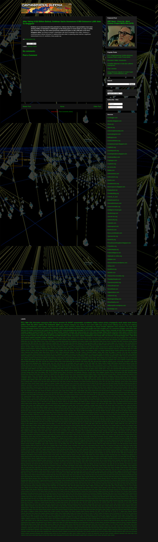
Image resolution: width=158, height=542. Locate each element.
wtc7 (107, 328)
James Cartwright (116, 460)
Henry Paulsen (96, 454)
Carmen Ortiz (108, 425)
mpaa (27, 405)
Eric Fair (119, 441)
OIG (97, 394)
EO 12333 (70, 440)
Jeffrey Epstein (36, 339)
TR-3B (114, 511)
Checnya (125, 427)
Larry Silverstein (132, 357)
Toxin (99, 516)
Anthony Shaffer (106, 363)
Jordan (60, 390)
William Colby (97, 376)
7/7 (55, 337)
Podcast (60, 494)
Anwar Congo (64, 414)
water (109, 535)
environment (95, 337)
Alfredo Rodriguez (132, 410)
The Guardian (24, 515)
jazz (132, 403)
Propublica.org (111, 246)
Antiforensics (36, 414)
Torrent (89, 516)
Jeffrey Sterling (100, 357)
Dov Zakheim (89, 355)
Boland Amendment (87, 381)
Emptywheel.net (112, 190)
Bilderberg (44, 348)
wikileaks (71, 328)
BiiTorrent (55, 381)
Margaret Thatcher (73, 392)
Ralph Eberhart (24, 498)
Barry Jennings (106, 418)
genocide (67, 377)
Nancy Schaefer (55, 482)
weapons (107, 354)
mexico (108, 339)
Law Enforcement (29, 392)
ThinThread (114, 515)
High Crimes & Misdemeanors (122, 454)
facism (53, 529)
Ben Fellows (37, 419)
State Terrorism (34, 399)
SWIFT (130, 502)
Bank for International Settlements (61, 418)
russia (127, 328)
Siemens (124, 505)
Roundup (47, 502)
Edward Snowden (101, 326)
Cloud (116, 429)
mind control (90, 324)
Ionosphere (58, 388)
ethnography (46, 529)
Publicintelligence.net (114, 253)
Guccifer (81, 452)
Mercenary (93, 476)
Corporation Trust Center (27, 432)
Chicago (77, 348)
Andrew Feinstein (106, 412)
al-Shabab (63, 526)
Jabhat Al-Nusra (89, 460)
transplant (77, 535)
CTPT (135, 423)
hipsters (100, 529)
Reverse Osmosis (75, 498)
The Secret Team (79, 515)
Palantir (46, 491)
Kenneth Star (86, 467)
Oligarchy (41, 487)
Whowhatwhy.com (113, 302)
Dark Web (108, 383)
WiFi (89, 361)
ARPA (88, 407)
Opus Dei (57, 489)
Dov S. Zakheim (60, 438)
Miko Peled (79, 478)
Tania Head (28, 513)
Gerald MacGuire (60, 451)
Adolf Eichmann (88, 409)
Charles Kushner (102, 427)
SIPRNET (73, 398)
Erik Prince (131, 441)
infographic (59, 354)
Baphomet (82, 418)
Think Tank (117, 399)
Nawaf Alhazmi (133, 482)
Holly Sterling (36, 456)
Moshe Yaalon (84, 480)
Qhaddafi (85, 496)
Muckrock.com (111, 229)
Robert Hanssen (64, 500)
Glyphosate (113, 451)
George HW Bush (51, 332)
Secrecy (112, 344)
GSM (37, 449)
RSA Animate (118, 372)
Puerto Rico (72, 496)
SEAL (40, 361)
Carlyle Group (102, 341)
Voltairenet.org (111, 295)
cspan (51, 346)
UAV (50, 341)
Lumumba (36, 370)
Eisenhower (29, 441)
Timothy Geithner (48, 516)
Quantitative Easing (69, 396)
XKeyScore (104, 376)
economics (72, 326)
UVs (36, 520)
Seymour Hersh (111, 398)
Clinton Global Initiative (109, 429)
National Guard (63, 394)
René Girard (62, 498)
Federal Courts (116, 443)
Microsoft (60, 478)
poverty (54, 533)
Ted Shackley (39, 376)
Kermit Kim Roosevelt (103, 390)
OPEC (65, 485)
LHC (127, 357)
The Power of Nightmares (54, 515)
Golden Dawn (114, 387)
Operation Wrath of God (49, 489)
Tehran (60, 513)
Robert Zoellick (109, 500)
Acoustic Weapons (25, 409)
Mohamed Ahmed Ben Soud (124, 478)
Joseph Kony (73, 390)
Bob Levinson (45, 421)
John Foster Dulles (117, 388)
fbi (66, 322)
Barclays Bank (99, 418)
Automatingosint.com (114, 134)
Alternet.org (111, 127)
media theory (55, 531)
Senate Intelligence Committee (123, 344)
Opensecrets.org (112, 236)
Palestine (64, 339)
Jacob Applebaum (52, 357)
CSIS (132, 423)
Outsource (116, 489)
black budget (102, 361)
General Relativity (107, 449)
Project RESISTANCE (63, 496)
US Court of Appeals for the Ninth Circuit (113, 518)
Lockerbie (109, 471)
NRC (53, 394)
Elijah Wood (49, 441)
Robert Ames (31, 500)
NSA (50, 322)
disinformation (65, 341)
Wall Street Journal (78, 522)
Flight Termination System (65, 445)
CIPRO (86, 423)
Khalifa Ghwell (24, 469)
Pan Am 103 (57, 491)
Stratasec (72, 352)
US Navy (28, 346)
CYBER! (23, 425)
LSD (115, 335)
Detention (86, 334)
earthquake (114, 527)
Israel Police (75, 460)
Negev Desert (35, 484)
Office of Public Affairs (106, 485)
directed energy (126, 334)
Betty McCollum (91, 419)
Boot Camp (61, 421)
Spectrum (49, 509)
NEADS (132, 480)
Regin (45, 498)
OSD (74, 485)
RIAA (104, 496)
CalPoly (39, 425)
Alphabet (38, 412)
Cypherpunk (70, 355)
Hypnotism (110, 456)
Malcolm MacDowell (37, 474)
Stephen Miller (42, 399)
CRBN (80, 365)
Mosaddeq (67, 480)
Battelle (119, 418)
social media (92, 341)
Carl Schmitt (93, 425)
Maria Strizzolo (73, 474)
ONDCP (102, 394)
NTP (41, 482)
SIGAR (52, 374)
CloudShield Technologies (124, 429)
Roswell (42, 502)
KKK (97, 390)
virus (125, 405)
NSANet (38, 482)
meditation (65, 531)
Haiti (28, 454)
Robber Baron (24, 500)
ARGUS (85, 407)
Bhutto (44, 365)
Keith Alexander (126, 368)
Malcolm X (66, 392)
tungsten (82, 535)
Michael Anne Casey (132, 476)
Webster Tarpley (96, 352)
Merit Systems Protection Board (104, 476)
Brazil (102, 421)
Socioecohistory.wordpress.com (117, 262)
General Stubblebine (116, 449)
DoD (98, 328)
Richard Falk (98, 498)
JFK (84, 330)
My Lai (111, 480)
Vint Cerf (45, 522)
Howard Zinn (79, 456)
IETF (116, 456)
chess (127, 526)
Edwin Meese (62, 366)
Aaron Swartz (81, 379)
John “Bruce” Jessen (79, 350)
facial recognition (77, 403)
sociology (92, 405)
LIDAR (86, 469)
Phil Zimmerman (92, 493)
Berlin (45, 381)
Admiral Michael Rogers (66, 409)
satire (36, 379)
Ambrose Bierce (49, 412)
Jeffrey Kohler (85, 461)
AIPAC (123, 346)
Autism (81, 416)
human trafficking (113, 324)
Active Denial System (35, 409)
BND (112, 363)
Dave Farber (69, 434)
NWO (58, 394)
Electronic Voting (118, 348)
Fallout (98, 443)
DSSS (122, 432)
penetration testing (52, 405)
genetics (101, 337)
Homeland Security (25, 388)
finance (55, 322)
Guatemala (53, 368)
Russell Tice (47, 374)
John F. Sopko (83, 463)
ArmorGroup (107, 414)
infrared (129, 403)
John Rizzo (70, 350)
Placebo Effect (46, 494)
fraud (28, 324)
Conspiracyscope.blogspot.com (117, 144)
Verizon (129, 520)
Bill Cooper (60, 381)
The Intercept (105, 399)
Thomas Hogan (121, 515)
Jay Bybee (91, 368)
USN (33, 520)
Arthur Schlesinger (121, 414)
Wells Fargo (105, 352)
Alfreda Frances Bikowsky (122, 410)
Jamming (43, 461)
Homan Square (47, 456)
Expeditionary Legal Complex (42, 443)
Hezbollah (112, 454)
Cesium (92, 427)
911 (23, 322)
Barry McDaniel (113, 418)
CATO (61, 423)
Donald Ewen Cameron (42, 366)
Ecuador (109, 440)
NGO (50, 394)
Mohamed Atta (123, 350)
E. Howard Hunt (36, 385)
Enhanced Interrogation (39, 344)
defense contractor (62, 346)
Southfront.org (111, 269)
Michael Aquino (60, 370)
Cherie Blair (130, 427)
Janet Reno (57, 461)
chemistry (34, 403)
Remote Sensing (125, 396)
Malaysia (107, 350)
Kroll (63, 469)
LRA (133, 390)
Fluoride (23, 387)
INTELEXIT (40, 388)
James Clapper (87, 388)
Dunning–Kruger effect (47, 440)
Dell (37, 436)
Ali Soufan (33, 412)
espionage (55, 328)
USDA (26, 520)
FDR (76, 443)
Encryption (93, 385)
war (94, 326)
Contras (128, 365)
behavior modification (112, 334)
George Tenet (39, 350)
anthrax (37, 334)
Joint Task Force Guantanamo (49, 465)
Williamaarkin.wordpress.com (116, 305)
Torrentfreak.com (112, 289)
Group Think (76, 452)
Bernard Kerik (30, 365)
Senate (67, 343)
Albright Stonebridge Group (89, 410)
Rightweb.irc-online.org (114, 256)
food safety (74, 529)
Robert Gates (57, 500)
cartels (48, 346)
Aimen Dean (28, 410)
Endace (59, 441)
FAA (62, 443)
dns (44, 354)
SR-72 (115, 502)
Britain (53, 355)
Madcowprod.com (113, 226)
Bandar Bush (79, 334)
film (51, 354)
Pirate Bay (39, 494)
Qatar (81, 496)
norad (82, 354)
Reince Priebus (117, 396)
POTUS (51, 372)
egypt (96, 339)
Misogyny (104, 478)
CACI (103, 381)
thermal (109, 405)
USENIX (30, 520)
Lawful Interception (132, 469)
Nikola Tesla (131, 484)
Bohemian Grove (78, 381)
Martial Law (90, 392)
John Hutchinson (103, 463)
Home (62, 106)
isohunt (38, 531)
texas (58, 379)
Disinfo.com (111, 180)
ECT (62, 440)
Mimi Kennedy (89, 478)
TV (119, 511)
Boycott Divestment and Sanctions (81, 421)
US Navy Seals (53, 376)
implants (29, 531)
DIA (93, 348)
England (82, 441)
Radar (111, 496)
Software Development (123, 374)
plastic (50, 533)
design (98, 527)
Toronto (85, 516)
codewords (29, 527)
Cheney (29, 383)
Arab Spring (134, 379)
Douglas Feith (44, 438)
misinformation (79, 531)
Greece (48, 368)
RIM (107, 496)
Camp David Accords (55, 425)
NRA (32, 482)
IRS (67, 344)
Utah (71, 376)
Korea (60, 469)
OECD (49, 485)
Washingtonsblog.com (114, 299)
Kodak (56, 469)
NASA (23, 334)
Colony (49, 430)
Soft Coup (96, 507)
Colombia (63, 355)
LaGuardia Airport (97, 469)
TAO (96, 511)
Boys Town (92, 421)
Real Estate (95, 344)
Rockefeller (32, 361)
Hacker (135, 452)
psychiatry (70, 363)
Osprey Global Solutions (100, 489)
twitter (85, 535)
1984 (26, 407)
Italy (37, 343)
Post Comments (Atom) (66, 111)
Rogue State (131, 500)
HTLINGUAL (130, 452)
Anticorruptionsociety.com (115, 131)
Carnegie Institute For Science (118, 425)
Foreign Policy (83, 445)
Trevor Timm (134, 516)
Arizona (101, 414)
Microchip (55, 478)
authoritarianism (94, 526)
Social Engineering (67, 361)
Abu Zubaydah (121, 337)
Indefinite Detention (62, 458)
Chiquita (37, 383)
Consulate (99, 430)
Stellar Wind (95, 509)
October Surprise (114, 394)
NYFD (49, 482)
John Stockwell (114, 368)
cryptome (32, 337)
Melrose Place (59, 476)
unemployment (90, 535)
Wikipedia (90, 376)
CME (90, 423)
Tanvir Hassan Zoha (36, 513)
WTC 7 (128, 335)
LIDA (84, 469)
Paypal (130, 491)
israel (129, 322)
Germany (42, 335)
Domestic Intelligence (109, 436)
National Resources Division (123, 482)
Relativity (49, 498)
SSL (58, 374)
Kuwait (119, 390)
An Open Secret (77, 412)
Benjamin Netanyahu (35, 348)
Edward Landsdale (59, 385)
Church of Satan (107, 365)
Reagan (90, 344)
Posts (111, 104)
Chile (93, 365)
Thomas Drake (88, 339)
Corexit (127, 430)
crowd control (70, 527)
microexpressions (72, 531)
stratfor (100, 354)
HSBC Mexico (124, 452)
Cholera (32, 429)
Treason (120, 516)
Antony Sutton (50, 414)
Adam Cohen (51, 409)
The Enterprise (50, 324)
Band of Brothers (43, 418)
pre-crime (59, 533)
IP (43, 388)
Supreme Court (133, 374)
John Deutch (76, 463)
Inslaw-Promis (28, 339)
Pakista (42, 491)
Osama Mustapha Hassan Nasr (87, 489)
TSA (127, 326)
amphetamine (70, 526)
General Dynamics (98, 449)
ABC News (69, 379)
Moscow (72, 480)
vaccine (82, 363)
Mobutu (115, 478)
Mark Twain (86, 474)
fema (70, 341)
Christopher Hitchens (66, 429)
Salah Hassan (41, 504)
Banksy (116, 363)
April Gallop (128, 379)
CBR (65, 423)
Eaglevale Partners (85, 440)
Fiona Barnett (129, 385)
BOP (134, 416)
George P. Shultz (35, 451)
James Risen (92, 357)
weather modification (48, 337)
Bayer (123, 418)
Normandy (29, 485)
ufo (103, 354)
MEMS (78, 472)
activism (57, 526)
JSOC (82, 388)
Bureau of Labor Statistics (27, 423)
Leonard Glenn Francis (80, 471)
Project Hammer (29, 496)
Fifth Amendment (124, 443)
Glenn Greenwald (106, 387)
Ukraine (86, 361)
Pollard (49, 396)
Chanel (95, 427)
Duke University (133, 438)
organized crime (76, 341)
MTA (101, 472)
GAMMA (125, 447)
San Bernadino (62, 504)
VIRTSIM (89, 520)
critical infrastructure (37, 354)
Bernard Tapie (77, 419)
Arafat (69, 414)
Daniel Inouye (102, 383)
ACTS (63, 407)
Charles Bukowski (133, 381)
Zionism (52, 526)
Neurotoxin (70, 484)
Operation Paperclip (87, 359)
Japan (104, 334)
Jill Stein (105, 461)
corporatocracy (54, 403)
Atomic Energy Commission (49, 416)
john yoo (26, 330)
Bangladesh (50, 418)
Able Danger (115, 354)
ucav (78, 363)
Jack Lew (101, 460)
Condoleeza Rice (84, 348)
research (83, 533)
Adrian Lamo (104, 409)
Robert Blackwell (44, 500)
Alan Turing (76, 410)
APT (77, 379)
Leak (34, 392)
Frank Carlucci (122, 366)
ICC (36, 388)
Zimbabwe (110, 376)
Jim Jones (119, 461)
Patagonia (100, 491)
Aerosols (109, 409)
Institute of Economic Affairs (83, 458)
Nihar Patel (125, 484)
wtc (118, 330)
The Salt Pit (71, 515)
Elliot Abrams (83, 385)
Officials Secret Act (29, 487)
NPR (29, 482)
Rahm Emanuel (116, 496)
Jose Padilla (64, 465)
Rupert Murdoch (64, 502)
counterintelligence (62, 527)
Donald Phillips (133, 436)
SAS (72, 502)
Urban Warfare (80, 520)
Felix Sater (116, 385)
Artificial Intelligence (26, 355)
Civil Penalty (81, 429)
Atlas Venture (31, 416)
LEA (32, 370)
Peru (44, 493)
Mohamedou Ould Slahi (26, 394)
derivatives (66, 403)
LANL (75, 469)
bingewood (101, 526)
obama (80, 332)
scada (40, 379)
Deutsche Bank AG (132, 383)
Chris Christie (37, 429)
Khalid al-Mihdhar (133, 467)
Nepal (40, 484)
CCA (67, 423)
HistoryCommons (29, 456)
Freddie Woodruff (47, 447)
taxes (75, 363)
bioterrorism (123, 376)
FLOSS (83, 443)
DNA (118, 341)
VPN (95, 520)
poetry (126, 377)
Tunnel (61, 518)
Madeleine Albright (114, 472)
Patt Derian (105, 491)
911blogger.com (112, 117)
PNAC (94, 359)
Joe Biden (114, 357)
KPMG (95, 350)
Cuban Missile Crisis (71, 432)
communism (134, 376)
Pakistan (59, 332)
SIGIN (95, 502)
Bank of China (72, 418)
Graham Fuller (127, 387)
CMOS (93, 423)
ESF (45, 385)
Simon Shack (119, 398)
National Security (113, 370)
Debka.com (111, 170)
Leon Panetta (78, 344)
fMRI (50, 529)
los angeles (66, 354)
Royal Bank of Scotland (54, 502)
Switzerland (24, 376)
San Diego (92, 398)
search (106, 533)
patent (46, 405)
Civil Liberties (51, 383)
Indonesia (69, 458)
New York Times (29, 341)
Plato (51, 494)
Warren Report (99, 401)
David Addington (81, 355)
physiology (46, 533)
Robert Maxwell (72, 500)
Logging (119, 471)
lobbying (44, 363)
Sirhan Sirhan (58, 361)
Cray (47, 432)
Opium (22, 352)
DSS (98, 383)
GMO (103, 335)
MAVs (72, 472)
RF (98, 396)
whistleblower (33, 326)
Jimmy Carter (130, 461)
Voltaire (61, 522)
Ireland (86, 368)
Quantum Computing (92, 496)
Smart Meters (112, 374)
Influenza (74, 458)
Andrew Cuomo (98, 412)
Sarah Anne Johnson (82, 504)
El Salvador (66, 385)
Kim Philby (111, 390)
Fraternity (27, 447)
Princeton (120, 494)
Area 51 (23, 381)
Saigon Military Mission (26, 504)
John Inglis (109, 463)
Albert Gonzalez (106, 379)
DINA (92, 383)
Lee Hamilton (101, 350)
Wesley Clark (103, 522)
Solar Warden (108, 507)
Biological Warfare (56, 365)
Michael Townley (49, 478)
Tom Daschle (62, 516)
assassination (78, 322)
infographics (119, 403)
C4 (56, 423)
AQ (32, 324)
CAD (59, 423)
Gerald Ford (53, 451)
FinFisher (115, 366)
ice (55, 354)
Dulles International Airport (27, 440)
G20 (121, 447)
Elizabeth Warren (114, 355)
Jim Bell (114, 461)
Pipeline (42, 396)
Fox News (32, 350)
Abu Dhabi (134, 407)
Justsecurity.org (112, 220)
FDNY (97, 385)
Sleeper (74, 507)
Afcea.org (110, 124)
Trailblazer (108, 516)
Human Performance (95, 456)
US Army (84, 343)
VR (68, 401)
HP (117, 452)
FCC (71, 443)
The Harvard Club (38, 515)
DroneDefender (107, 438)
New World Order (83, 484)
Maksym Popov (28, 474)
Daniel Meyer (51, 434)
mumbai (88, 531)
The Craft (124, 513)
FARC (120, 355)
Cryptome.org (111, 164)
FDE (73, 443)
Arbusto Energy (74, 414)
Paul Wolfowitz (78, 372)
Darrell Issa (63, 434)
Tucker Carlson (48, 518)
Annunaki (135, 412)
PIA (30, 491)
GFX (133, 447)
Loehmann (114, 471)
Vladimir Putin (55, 522)
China (116, 326)
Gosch (31, 452)
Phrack (127, 493)
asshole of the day (122, 352)
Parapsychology (27, 396)
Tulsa (53, 518)
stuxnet (23, 335)
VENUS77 (60, 401)
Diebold (23, 385)
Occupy (67, 359)
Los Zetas (29, 472)
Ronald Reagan (121, 335)
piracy (108, 337)
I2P (114, 456)
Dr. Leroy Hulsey (99, 438)
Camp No (62, 425)
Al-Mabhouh (57, 410)
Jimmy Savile (108, 357)
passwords (32, 533)
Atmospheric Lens (39, 416)
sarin (104, 533)
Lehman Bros (68, 471)
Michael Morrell (113, 392)
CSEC (129, 423)
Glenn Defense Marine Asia (81, 451)
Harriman (40, 454)
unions (95, 535)
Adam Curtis (57, 409)
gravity (96, 529)
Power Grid (73, 494)
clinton (135, 328)
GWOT (40, 449)
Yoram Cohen (133, 524)
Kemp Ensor (63, 467)
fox (24, 363)
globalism (88, 403)
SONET (108, 502)
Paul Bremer (70, 372)
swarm (54, 535)
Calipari (43, 425)
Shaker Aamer (101, 505)
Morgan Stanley (61, 480)
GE (130, 447)
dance (55, 346)
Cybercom (83, 432)
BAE (57, 337)
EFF (44, 332)
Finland (37, 445)
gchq (45, 334)
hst (54, 354)
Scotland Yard (124, 504)
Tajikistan (130, 511)
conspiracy (24, 354)
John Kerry (125, 388)
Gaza (44, 368)
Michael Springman (33, 478)
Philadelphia (99, 493)
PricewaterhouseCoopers (97, 494)
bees (97, 361)
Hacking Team (68, 368)
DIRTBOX (108, 432)
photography (129, 330)
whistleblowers (89, 335)
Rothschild (52, 398)
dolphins (106, 527)
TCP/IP (102, 511)
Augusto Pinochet (36, 355)
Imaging (38, 458)
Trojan (43, 518)
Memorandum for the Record (69, 476)
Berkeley (66, 419)
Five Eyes (134, 385)
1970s (64, 379)
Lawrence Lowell (38, 471)
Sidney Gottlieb (88, 374)
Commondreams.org (113, 140)
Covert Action (76, 383)
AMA (75, 407)
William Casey (112, 401)
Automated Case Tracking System (91, 416)
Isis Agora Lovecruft (64, 460)
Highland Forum (133, 454)
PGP (22, 396)
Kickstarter (30, 469)
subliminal (53, 379)
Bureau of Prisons (38, 423)
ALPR (72, 407)
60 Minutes (118, 346)
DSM (119, 432)
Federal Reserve (81, 326)
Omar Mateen (41, 372)
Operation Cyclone (115, 487)
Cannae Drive (68, 425)
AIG (87, 363)
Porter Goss (117, 359)
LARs (78, 469)
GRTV (34, 449)
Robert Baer (37, 500)
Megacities (95, 392)
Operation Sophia (133, 487)
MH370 (41, 370)
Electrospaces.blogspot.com (116, 187)
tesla (97, 341)
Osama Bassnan (75, 489)
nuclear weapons (96, 377)
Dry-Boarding (114, 438)
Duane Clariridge (125, 438)
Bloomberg (44, 355)
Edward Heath (123, 440)
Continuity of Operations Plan (110, 430)
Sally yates (47, 504)
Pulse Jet (77, 496)
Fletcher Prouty (25, 350)
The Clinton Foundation (82, 399)
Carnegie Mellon (87, 365)
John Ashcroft (35, 463)
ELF (43, 385)
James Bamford (108, 460)
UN (101, 518)
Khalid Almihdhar (124, 467)
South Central (124, 507)
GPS (131, 355)
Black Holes (71, 381)
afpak (58, 324)
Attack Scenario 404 (61, 416)
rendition (102, 330)
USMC (32, 346)
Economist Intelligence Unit (100, 440)
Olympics (46, 487)
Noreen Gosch (83, 394)
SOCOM (44, 361)
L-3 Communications (126, 390)
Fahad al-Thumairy (92, 443)
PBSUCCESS (125, 489)
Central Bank (74, 427)
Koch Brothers (51, 469)
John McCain (131, 388)
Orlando (133, 394)
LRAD (135, 390)
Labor (103, 469)
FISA (126, 337)
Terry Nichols (85, 513)
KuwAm (116, 390)
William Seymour (48, 524)
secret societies (79, 405)
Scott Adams (131, 504)
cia (30, 322)
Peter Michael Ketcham (50, 493)
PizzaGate (110, 359)
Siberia (119, 505)
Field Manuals (122, 385)
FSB (90, 366)
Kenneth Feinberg (70, 467)
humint (30, 363)
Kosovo (132, 368)
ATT (126, 346)
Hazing (64, 454)
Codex (132, 429)
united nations (122, 332)
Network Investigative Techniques (54, 484)
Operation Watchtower (38, 489)
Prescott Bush (91, 372)
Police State (65, 494)
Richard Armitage (132, 372)
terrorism (62, 322)
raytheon (32, 379)
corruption (103, 328)
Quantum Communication (80, 396)
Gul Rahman (134, 387)
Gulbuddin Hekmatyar (89, 452)
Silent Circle (35, 507)
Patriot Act (104, 359)
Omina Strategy (69, 487)
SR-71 (112, 502)
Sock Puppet (83, 507)
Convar (119, 430)
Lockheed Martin (132, 332)
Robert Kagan (39, 398)
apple (41, 334)
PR (39, 491)
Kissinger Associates (43, 469)
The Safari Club (64, 515)
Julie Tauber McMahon (122, 465)
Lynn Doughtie (59, 472)
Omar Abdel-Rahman (53, 487)
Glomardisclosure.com (114, 203)
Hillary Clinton (84, 328)
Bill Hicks (48, 365)
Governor (36, 452)
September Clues (77, 505)
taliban (113, 343)
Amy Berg (123, 379)
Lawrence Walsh (46, 471)
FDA (87, 366)
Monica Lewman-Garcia (51, 480)
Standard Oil (66, 509)
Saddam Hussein (64, 374)
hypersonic (125, 529)
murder (48, 363)
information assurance (40, 322)
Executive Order (78, 366)
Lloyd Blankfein (133, 339)
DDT (98, 432)
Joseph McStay (95, 465)
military (95, 322)
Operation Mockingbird (76, 359)
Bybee (53, 423)
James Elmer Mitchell (71, 357)
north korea (60, 363)
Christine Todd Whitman (46, 429)
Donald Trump (38, 328)
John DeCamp (69, 463)
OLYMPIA (61, 485)
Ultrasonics (45, 520)
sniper (132, 533)
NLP (85, 370)
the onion (105, 405)
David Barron (76, 434)
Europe (27, 443)
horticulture (120, 529)
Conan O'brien (71, 430)
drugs (130, 326)
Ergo (108, 441)
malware (81, 335)
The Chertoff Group (71, 399)
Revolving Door (83, 498)
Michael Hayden (114, 350)
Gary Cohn (76, 449)
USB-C (22, 520)
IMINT (125, 456)
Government (120, 387)
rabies (70, 533)
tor (71, 334)
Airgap (43, 410)
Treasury (83, 352)
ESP (79, 440)
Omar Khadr (62, 487)
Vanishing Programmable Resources (111, 520)
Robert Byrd (51, 500)
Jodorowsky (28, 463)
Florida (99, 335)
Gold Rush (126, 451)
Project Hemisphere (38, 496)
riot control (88, 533)
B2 (120, 416)
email (52, 377)
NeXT (30, 484)
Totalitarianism (94, 516)
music (95, 328)
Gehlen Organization (84, 449)
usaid (61, 379)
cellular (69, 335)
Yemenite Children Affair (124, 524)
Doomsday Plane (33, 438)
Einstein (107, 355)
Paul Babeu (111, 491)
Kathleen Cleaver (52, 467)
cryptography (29, 328)
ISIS (46, 350)
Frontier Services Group (102, 447)
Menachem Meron (80, 476)
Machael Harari (105, 472)
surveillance (88, 322)
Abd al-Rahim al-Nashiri (115, 407)
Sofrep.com (111, 266)
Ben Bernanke (113, 339)
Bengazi (48, 419)
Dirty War (80, 436)
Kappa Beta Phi (38, 467)
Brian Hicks (107, 421)
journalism (97, 330)
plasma (59, 405)
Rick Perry (134, 498)
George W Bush (132, 341)
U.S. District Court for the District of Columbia (74, 518)
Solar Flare (101, 507)
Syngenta (78, 511)
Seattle (26, 505)
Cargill (88, 425)
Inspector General (33, 357)
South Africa (28, 399)
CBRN (97, 324)
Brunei (127, 421)
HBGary (26, 357)
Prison (42, 341)
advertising (83, 337)
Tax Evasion (80, 339)
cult (79, 527)
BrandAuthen (98, 421)
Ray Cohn (36, 498)
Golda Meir (131, 451)
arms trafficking (132, 324)
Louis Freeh (51, 392)
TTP (117, 511)
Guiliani (54, 344)
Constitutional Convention (91, 430)
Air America (34, 410)
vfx (26, 335)
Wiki (50, 328)
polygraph (63, 405)
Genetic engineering (87, 387)
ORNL (68, 485)
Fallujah (104, 385)
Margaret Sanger (66, 474)
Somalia (23, 399)
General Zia (134, 449)
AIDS (69, 407)
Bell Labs (31, 419)
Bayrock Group (130, 363)
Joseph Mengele (80, 390)
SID (92, 502)
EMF (121, 341)
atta (95, 361)
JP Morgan (71, 344)
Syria (100, 324)
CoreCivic (123, 430)
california (110, 361)
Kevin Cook (98, 467)
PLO (37, 491)
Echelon (92, 440)
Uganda (53, 401)
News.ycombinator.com (114, 233)
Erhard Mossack (113, 441)
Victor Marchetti (39, 522)
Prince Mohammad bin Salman (110, 494)
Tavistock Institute (54, 513)
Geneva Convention (25, 451)
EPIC (76, 440)
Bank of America (34, 381)
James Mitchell (94, 388)
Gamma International (61, 449)
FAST (68, 443)
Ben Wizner (43, 419)
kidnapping (35, 363)
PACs (120, 489)
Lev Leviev (88, 471)
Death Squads (117, 434)
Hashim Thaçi (59, 454)
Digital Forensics (94, 334)
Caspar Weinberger (40, 427)
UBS (82, 361)
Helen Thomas (81, 454)
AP (80, 407)
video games (104, 535)
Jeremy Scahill (98, 368)
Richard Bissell (91, 498)
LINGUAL (91, 469)
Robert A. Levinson (31, 398)
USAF (135, 518)
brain (129, 352)
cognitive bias (36, 527)
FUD (92, 366)
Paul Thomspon (124, 491)
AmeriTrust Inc (60, 412)
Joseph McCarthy (87, 465)
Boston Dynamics (69, 421)
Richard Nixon (25, 374)
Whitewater (134, 522)
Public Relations (100, 372)
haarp (99, 339)
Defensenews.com (113, 173)
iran (78, 324)
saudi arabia (122, 322)
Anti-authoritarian (25, 414)
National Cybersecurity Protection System (68, 482)
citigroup (39, 403)
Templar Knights (66, 513)
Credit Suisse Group (84, 383)
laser (40, 363)
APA (90, 363)
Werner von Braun (95, 522)
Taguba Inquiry (124, 511)
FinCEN (130, 443)
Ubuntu (41, 520)
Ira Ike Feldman (55, 460)
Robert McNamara (80, 500)
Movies (82, 370)
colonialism (48, 403)
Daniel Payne (57, 434)
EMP (66, 440)
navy (98, 531)
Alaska (80, 410)
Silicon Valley (41, 507)
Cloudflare (57, 383)
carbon (118, 526)
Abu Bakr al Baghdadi (126, 407)
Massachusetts (124, 474)
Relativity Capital (55, 498)
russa (101, 533)
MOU (93, 472)
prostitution (24, 379)
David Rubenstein (94, 434)
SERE (57, 352)
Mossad (54, 335)
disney (40, 377)
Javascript (69, 461)
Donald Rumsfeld (38, 332)
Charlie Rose (24, 383)
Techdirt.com (111, 272)
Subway (36, 511)
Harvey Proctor (51, 454)
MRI (96, 472)
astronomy (78, 526)
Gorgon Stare (27, 452)
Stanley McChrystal (87, 509)
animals (30, 403)
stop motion (47, 535)
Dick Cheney (63, 330)
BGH (122, 416)
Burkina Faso (46, 423)
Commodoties (64, 430)
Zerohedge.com (112, 309)
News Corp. (90, 484)
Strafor (47, 399)
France (39, 387)
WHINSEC (75, 401)
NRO (34, 482)
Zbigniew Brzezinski (123, 401)
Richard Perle (32, 374)
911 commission (114, 328)
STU (124, 502)
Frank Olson (126, 445)
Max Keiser (33, 476)
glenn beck (91, 529)
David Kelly (87, 434)
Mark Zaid (97, 474)
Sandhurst (69, 504)
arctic (75, 526)
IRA (128, 456)
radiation (86, 354)
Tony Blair (78, 352)
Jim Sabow (124, 461)
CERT (78, 423)
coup (73, 335)
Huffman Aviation (86, 456)
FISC (100, 385)
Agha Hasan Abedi (128, 409)
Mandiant (48, 474)
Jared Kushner (63, 461)
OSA (72, 485)
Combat (54, 430)
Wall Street (134, 335)
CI (84, 423)
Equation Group (102, 441)
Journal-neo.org (112, 216)
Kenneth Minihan (79, 467)
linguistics (23, 405)
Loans (105, 471)
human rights (98, 403)
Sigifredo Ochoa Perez (131, 505)
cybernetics (61, 403)
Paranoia (83, 491)
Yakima (116, 524)
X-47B (113, 524)
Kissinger (35, 469)
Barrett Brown (122, 363)
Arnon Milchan (113, 414)
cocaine (43, 403)
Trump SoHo (29, 401)
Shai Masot (95, 505)
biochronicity (107, 526)
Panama (99, 359)
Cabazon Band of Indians (31, 425)
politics (23, 324)
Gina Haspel (72, 451)
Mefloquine (46, 476)
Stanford (71, 509)
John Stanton (31, 465)
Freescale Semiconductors (90, 447)
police (36, 324)
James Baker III (61, 357)
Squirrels (61, 509)
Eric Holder (134, 348)
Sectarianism (31, 505)
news (55, 363)
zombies (113, 535)
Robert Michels (88, 500)
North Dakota (90, 394)
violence (122, 405)
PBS (136, 394)
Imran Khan (54, 458)
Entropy (96, 441)
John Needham (120, 463)
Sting (131, 509)
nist (85, 346)
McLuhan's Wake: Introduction (116, 60)
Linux (43, 392)
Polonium (53, 396)
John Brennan (109, 335)
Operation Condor (106, 487)
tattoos (61, 535)
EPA (74, 440)
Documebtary (100, 436)
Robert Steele (102, 500)
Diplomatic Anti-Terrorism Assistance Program (67, 436)
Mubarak (102, 480)
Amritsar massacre (68, 412)
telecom (101, 405)
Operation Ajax (81, 487)
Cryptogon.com (112, 160)
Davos (99, 434)
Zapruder (37, 526)
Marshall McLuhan (104, 474)
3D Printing (33, 407)
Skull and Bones (104, 374)
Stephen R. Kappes (110, 509)
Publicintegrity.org (112, 249)
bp (106, 361)
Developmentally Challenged (49, 436)
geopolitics (38, 337)
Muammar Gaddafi (51, 343)
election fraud (46, 377)
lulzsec (77, 335)
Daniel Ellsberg (37, 434)
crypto (132, 361)
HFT (115, 452)
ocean (130, 531)
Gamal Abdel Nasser (51, 449)
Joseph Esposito (79, 465)
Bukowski (135, 421)
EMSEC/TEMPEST (98, 355)
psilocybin (63, 533)
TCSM (105, 511)
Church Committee (111, 341)
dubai (110, 527)
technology (80, 330)
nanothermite (93, 531)
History (22, 456)
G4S (26, 368)
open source (105, 377)
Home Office (55, 456)
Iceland (46, 388)
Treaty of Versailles (126, 516)
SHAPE (89, 502)
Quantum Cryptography (91, 396)
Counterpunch (42, 432)
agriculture (90, 343)
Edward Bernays (50, 385)
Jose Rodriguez (89, 350)
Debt (119, 383)
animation (37, 346)
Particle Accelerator (93, 491)
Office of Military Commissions (93, 485)
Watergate (105, 401)
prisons (83, 341)
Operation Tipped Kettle (26, 489)
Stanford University (78, 509)
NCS (129, 480)
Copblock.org (111, 147)
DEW (90, 348)
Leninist (73, 471)
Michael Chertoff (106, 392)
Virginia (71, 401)
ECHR (58, 440)
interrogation (50, 334)
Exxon (56, 443)
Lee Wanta (62, 471)
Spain (26, 509)
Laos (115, 469)
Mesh (113, 476)
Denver (40, 436)
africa (22, 337)
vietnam (114, 337)
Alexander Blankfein (100, 410)
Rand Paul (31, 498)
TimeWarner (36, 516)
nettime (110, 531)
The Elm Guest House (132, 513)
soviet (33, 535)
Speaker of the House (33, 509)
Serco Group (72, 374)
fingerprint (62, 529)
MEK (75, 472)
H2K (112, 452)
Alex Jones (129, 354)
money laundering (60, 334)
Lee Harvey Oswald (54, 471)
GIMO (135, 447)
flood (70, 529)
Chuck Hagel (74, 429)
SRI (77, 398)
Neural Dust (65, 484)
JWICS (83, 460)
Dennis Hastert (25, 366)
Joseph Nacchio (103, 465)
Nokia (25, 485)
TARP (99, 511)
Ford (79, 445)
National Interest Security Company (87, 482)
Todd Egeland (55, 516)
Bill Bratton (108, 419)
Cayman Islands (124, 381)
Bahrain (37, 418)
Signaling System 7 (25, 507)
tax (64, 535)
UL (40, 401)
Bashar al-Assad (25, 348)
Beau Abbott (134, 418)
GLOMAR (23, 449)
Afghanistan (110, 326)
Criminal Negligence (61, 432)
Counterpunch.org (113, 150)
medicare (60, 531)
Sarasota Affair (91, 504)
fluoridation (61, 377)
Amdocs (55, 412)
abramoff (130, 401)
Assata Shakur (24, 416)
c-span (114, 526)
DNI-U (112, 432)
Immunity (49, 458)
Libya (125, 324)
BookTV (57, 421)
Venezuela (89, 352)
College (35, 430)
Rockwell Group (116, 500)
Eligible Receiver (41, 441)
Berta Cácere (84, 419)
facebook (48, 354)
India (34, 343)
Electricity (35, 441)
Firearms (125, 355)
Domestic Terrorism (118, 436)
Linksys (98, 471)
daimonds (82, 527)
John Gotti (96, 463)
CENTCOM (74, 423)
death (86, 527)
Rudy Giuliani (58, 398)
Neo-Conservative (123, 370)
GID (129, 355)
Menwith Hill (88, 476)
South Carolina (117, 507)
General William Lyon (126, 449)
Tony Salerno (80, 516)
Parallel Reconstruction (75, 491)
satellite (97, 346)
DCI (90, 383)
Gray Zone (59, 452)
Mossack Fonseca (96, 480)
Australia (23, 332)
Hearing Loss (75, 454)
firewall (67, 529)
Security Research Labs (40, 505)
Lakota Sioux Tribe (109, 469)
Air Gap (39, 410)
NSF (88, 370)
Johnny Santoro (37, 465)
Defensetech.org (112, 177)
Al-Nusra (63, 410)
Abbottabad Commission (103, 407)
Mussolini (107, 480)
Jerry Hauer (100, 461)
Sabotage (135, 502)
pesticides (112, 377)
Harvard (74, 368)
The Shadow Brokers (88, 515)
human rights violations (107, 403)
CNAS (96, 423)
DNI (95, 383)
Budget (130, 421)
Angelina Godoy (128, 412)
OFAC (55, 485)
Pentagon (122, 328)
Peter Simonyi (59, 493)
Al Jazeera (47, 410)
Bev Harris (97, 419)
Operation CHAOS (97, 487)
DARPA (61, 328)
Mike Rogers (131, 392)
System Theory (31, 376)
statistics (48, 379)
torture (100, 322)
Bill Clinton (122, 330)
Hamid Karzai (59, 344)
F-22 (59, 443)
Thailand (100, 513)
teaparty (97, 405)
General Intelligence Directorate (74, 387)
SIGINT (70, 322)
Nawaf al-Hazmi (25, 484)
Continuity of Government (119, 365)
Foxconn (121, 445)
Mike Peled (65, 478)
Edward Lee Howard (132, 440)
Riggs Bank (24, 398)
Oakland (78, 485)
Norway (135, 350)
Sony (112, 507)
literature (80, 377)
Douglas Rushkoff (52, 438)
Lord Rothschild (124, 471)
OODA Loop (107, 394)
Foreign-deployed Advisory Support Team (97, 445)
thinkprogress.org (30, 39)
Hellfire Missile (88, 454)
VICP (85, 520)
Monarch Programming (40, 480)
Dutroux (55, 440)
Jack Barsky (96, 460)
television (67, 535)
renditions (78, 533)
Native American (71, 394)
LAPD (29, 370)
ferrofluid (58, 529)
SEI (84, 502)
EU (104, 355)
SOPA (105, 344)
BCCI (73, 334)
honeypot (115, 529)
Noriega (28, 372)
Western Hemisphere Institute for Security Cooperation (118, 522)
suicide (109, 343)
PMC (47, 372)
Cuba (37, 335)
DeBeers (104, 434)
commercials (120, 361)
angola (26, 403)
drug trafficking (64, 324)
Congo (67, 383)
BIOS (125, 416)
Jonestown (58, 465)
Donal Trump (32, 366)
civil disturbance (133, 526)
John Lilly (114, 463)
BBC (136, 346)
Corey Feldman (133, 430)
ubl (122, 324)
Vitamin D (49, 522)
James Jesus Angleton (83, 357)
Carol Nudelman (129, 425)
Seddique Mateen (51, 505)
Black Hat (65, 381)
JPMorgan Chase (76, 388)
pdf (43, 330)
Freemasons (129, 366)
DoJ (100, 334)
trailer (113, 405)
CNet (99, 423)
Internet (41, 357)
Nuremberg (44, 485)
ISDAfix (133, 456)
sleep (129, 533)
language (46, 531)
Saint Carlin (35, 504)
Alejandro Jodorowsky (115, 379)
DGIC (103, 432)
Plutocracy (84, 372)
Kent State (92, 467)
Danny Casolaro (25, 344)
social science (28, 535)
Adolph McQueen (96, 409)
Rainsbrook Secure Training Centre (128, 496)
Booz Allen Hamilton (69, 348)
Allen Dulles (131, 346)
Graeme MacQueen (43, 452)
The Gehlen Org (98, 399)
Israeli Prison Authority (66, 388)
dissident (102, 527)
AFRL (66, 407)
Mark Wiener (92, 474)
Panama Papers (61, 372)
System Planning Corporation (88, 511)
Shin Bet (116, 505)
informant (125, 403)
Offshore (36, 487)
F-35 (84, 366)
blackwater (43, 346)
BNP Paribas (129, 416)
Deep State (62, 337)
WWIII (67, 522)
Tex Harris (90, 513)
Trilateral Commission (31, 518)
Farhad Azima (109, 443)
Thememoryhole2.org (114, 282)
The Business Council (108, 513)
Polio (69, 494)
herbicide (93, 403)
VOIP (92, 520)
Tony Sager (74, 516)
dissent (71, 403)
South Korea (131, 507)
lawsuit (135, 403)
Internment (49, 460)
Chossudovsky (99, 365)
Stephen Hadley (102, 509)
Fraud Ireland (33, 447)
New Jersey (76, 484)
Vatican (75, 376)
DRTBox (116, 432)
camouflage (134, 352)
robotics (46, 330)
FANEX (64, 443)
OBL (94, 394)
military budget (88, 377)
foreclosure (80, 529)
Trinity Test (38, 518)
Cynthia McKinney (132, 343)
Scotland (119, 504)
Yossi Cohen (24, 526)
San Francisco (50, 361)
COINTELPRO (124, 339)
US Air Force (90, 330)
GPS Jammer (29, 449)
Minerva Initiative (97, 478)
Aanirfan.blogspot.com (114, 121)
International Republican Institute (38, 460)
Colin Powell (63, 383)
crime (120, 334)
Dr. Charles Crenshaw (77, 438)
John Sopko (35, 390)
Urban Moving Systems (63, 376)
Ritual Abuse (46, 352)
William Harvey (40, 524)
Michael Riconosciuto (122, 392)
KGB (41, 339)
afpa (60, 526)
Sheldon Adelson (109, 505)
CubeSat (78, 432)
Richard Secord (121, 498)
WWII (59, 335)
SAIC (36, 361)
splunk (36, 535)
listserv (49, 531)
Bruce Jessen (99, 381)
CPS (109, 423)
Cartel (109, 381)
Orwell (69, 489)
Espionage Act (70, 366)
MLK (57, 392)
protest (84, 332)
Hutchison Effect (104, 456)
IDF (44, 350)
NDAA (22, 341)
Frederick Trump (55, 447)
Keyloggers (117, 467)
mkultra (31, 330)
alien (92, 361)
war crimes (118, 343)
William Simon (56, 524)
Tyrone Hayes (36, 401)
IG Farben (121, 456)
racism (88, 346)
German (67, 451)
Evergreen (32, 443)
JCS (56, 350)
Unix (56, 401)
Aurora (74, 416)
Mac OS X (61, 392)
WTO (64, 522)
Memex (100, 392)
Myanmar (115, 480)
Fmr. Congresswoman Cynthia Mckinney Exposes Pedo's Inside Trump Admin (120, 56)
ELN (64, 440)
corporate (29, 354)
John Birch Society (48, 463)
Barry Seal (124, 343)
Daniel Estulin (44, 434)
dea (22, 330)
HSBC (62, 368)
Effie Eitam (23, 441)
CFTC (82, 423)
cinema (27, 337)
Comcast (58, 430)
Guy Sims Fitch (107, 452)
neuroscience (37, 330)
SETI (86, 502)
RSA (63, 343)
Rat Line (111, 396)
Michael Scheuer (69, 370)
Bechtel (23, 419)
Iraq (120, 324)
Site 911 (52, 507)
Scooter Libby (113, 504)
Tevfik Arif (64, 399)
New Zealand (49, 359)
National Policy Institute (101, 482)
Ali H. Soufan (28, 412)
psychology (89, 326)
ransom (74, 533)
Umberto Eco (52, 520)
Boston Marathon (54, 330)
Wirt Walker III (112, 352)
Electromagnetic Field (74, 385)
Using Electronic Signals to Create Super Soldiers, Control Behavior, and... (120, 72)
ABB (60, 407)
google (91, 328)
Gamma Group (52, 387)
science (41, 324)
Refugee (41, 498)
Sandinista (74, 504)
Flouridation (74, 445)
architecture (117, 376)
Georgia (48, 451)
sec (90, 354)
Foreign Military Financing (31, 387)
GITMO (82, 324)
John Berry (41, 463)
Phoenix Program (121, 493)
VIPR (64, 401)
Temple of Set (73, 513)
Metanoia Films (118, 476)
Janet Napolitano (50, 461)
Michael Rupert (24, 478)
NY (43, 482)
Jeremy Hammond (93, 461)
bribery (53, 341)
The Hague (30, 515)
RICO (101, 396)
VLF (67, 401)
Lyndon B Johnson (51, 472)
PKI (35, 491)
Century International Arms (83, 427)
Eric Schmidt (125, 441)
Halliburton (31, 454)
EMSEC (56, 366)
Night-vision (120, 484)
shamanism (122, 533)
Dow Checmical (67, 438)
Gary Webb (40, 368)
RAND (27, 361)
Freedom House (72, 447)
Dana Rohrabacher (29, 434)
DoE (96, 436)
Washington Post (86, 522)
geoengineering (71, 330)
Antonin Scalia (43, 414)
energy (56, 377)
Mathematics (132, 474)
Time (32, 516)
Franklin (131, 445)
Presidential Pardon (86, 494)
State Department (72, 339)
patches (43, 405)
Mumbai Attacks (40, 394)
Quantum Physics (109, 372)
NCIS (126, 480)
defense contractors (33, 377)
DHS (56, 326)
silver (126, 533)
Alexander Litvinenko (110, 410)
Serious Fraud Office (87, 505)
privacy (106, 322)
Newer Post (27, 106)
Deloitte (126, 383)
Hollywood (73, 337)
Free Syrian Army (63, 447)
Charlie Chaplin (118, 427)
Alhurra (22, 412)
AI (72, 379)
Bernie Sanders (38, 365)
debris (89, 527)
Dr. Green (93, 438)
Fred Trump (39, 447)
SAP (70, 502)
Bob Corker (39, 421)
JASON (45, 357)
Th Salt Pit (95, 513)
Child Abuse (51, 326)
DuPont (119, 438)
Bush (29, 335)
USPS (45, 401)
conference (42, 527)
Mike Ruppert (24, 359)
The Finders (91, 399)
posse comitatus (132, 377)
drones (134, 322)
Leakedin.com (111, 223)
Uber (50, 401)
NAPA (119, 480)
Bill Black (103, 419)
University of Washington (71, 520)
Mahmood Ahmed (123, 472)
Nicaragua (130, 370)
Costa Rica (35, 432)
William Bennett (24, 524)
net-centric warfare (103, 531)
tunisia (116, 405)
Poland (45, 396)
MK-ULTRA (48, 335)
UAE (87, 518)
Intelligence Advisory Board (96, 458)
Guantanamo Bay (25, 343)
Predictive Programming (126, 359)
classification (24, 527)
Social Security (133, 398)
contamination (48, 527)
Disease (92, 436)
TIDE (109, 511)
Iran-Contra (45, 328)
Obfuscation (83, 485)
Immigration (51, 350)
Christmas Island (57, 429)
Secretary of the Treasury (101, 398)
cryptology (75, 527)
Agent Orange (120, 409)
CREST (112, 423)
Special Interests (43, 509)
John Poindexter (28, 390)
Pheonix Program (35, 396)
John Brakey (56, 463)
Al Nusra (52, 410)
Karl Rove (45, 467)
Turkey (46, 341)
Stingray (80, 343)
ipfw (35, 531)
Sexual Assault (80, 374)
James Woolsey (102, 388)
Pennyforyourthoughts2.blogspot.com (119, 243)
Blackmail (34, 421)
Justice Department (132, 465)
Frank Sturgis (45, 387)
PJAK (32, 491)
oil (97, 343)
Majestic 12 (130, 472)
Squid (57, 509)
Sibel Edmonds (73, 343)
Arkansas (27, 381)
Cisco (59, 355)
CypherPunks (89, 432)
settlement (116, 533)
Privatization (126, 494)
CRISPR (116, 423)
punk (67, 533)
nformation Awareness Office (118, 531)
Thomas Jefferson (129, 515)
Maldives (44, 474)
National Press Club (111, 482)
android (23, 403)
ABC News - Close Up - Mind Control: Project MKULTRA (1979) (120, 22)
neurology (77, 354)
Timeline (42, 516)
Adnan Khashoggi (76, 409)
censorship (58, 341)
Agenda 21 (114, 409)
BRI (136, 416)
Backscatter (32, 418)
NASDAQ (123, 480)
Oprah (129, 394)
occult (127, 531)
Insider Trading (51, 388)
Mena (83, 344)
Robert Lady (46, 398)
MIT (44, 370)
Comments (113, 107)
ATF (111, 354)
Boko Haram (52, 421)
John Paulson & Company (131, 463)
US (103, 518)
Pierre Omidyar (28, 494)
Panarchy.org (111, 239)
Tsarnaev (45, 376)
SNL (98, 502)
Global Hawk (92, 451)
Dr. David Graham (86, 438)
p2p (133, 531)
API (82, 407)
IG (118, 456)
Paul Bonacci (117, 491)
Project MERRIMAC (48, 496)
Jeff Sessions (110, 388)
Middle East (77, 370)
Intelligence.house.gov (114, 210)
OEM (52, 485)
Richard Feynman (105, 498)
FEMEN (79, 443)
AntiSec (31, 414)
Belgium (27, 419)
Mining (135, 392)
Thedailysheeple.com (114, 279)
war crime (90, 332)
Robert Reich (95, 500)
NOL (27, 482)
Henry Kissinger (97, 332)
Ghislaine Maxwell (97, 387)
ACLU (135, 330)
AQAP (93, 363)
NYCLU (46, 482)
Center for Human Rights (64, 427)
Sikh (31, 507)
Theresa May (108, 515)
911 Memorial (55, 407)
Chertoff (33, 383)
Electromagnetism (109, 348)
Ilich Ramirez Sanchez (30, 458)
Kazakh (58, 467)
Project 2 (131, 494)
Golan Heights (120, 451)
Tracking (103, 516)
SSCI (108, 344)
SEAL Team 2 (79, 502)
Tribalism (23, 518)
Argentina (134, 354)
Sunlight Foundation (56, 511)
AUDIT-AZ (92, 407)
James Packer (24, 461)
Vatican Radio (124, 520)
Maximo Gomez (40, 476)
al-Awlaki (135, 401)
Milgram (84, 478)
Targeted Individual (45, 513)
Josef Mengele (71, 465)
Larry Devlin (120, 469)
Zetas (41, 526)
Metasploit (124, 476)
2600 (29, 407)
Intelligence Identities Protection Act (111, 458)
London (46, 392)
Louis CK (34, 472)
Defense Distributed (125, 434)
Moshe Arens (78, 480)
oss (67, 363)
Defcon (122, 383)
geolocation (86, 529)
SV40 (127, 502)
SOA (56, 374)
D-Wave (94, 432)
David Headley (114, 383)
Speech (53, 509)
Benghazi (53, 419)
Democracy (134, 365)
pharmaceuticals (119, 377)
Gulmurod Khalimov (98, 452)
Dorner (39, 438)
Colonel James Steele (42, 430)
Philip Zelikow (37, 341)
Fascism (68, 337)
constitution (24, 377)
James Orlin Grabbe (132, 460)
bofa (112, 526)
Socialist (78, 507)
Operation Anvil (89, 487)
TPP (112, 511)
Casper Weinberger (115, 381)
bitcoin (128, 376)
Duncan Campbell (38, 440)
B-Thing (117, 416)
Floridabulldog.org (113, 193)
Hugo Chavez (80, 368)
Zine (49, 526)
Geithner (91, 449)
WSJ (80, 401)
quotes (70, 405)
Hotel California (61, 456)
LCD (81, 469)
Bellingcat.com (112, 137)
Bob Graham (59, 348)
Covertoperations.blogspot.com (117, 154)
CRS (123, 423)
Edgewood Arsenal (115, 440)
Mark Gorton (80, 474)
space (135, 334)
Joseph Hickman (66, 390)
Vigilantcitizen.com (113, 292)
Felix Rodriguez (109, 385)
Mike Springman (72, 478)
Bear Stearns (128, 418)
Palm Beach (51, 491)
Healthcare (68, 454)
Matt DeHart (27, 476)
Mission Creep (110, 478)
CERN (77, 365)
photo (42, 533)
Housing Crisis (68, 456)
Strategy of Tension (54, 399)
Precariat (79, 494)
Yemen (78, 337)
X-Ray (117, 401)
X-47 (110, 524)
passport (27, 533)
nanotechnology (79, 346)
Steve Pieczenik (119, 509)
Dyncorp (51, 366)
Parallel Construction (65, 491)
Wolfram (67, 524)
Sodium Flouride (90, 507)
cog (93, 339)
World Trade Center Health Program (100, 524)
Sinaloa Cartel (96, 374)
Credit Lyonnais (52, 432)
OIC (58, 485)
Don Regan (126, 436)
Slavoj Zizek (69, 507)
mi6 (74, 346)
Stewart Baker (126, 509)
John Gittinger (90, 463)
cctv (121, 526)
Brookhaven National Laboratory (117, 421)
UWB (38, 520)
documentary (25, 326)
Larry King (125, 469)
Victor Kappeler (31, 522)
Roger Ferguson (124, 500)
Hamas (36, 454)
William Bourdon (32, 524)
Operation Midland (123, 394)
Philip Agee (104, 493)
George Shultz (42, 451)
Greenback (64, 452)
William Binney (107, 332)
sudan (51, 535)
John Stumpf (41, 390)
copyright (88, 337)
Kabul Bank (31, 467)
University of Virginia (60, 520)
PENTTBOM (132, 489)
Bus (50, 423)
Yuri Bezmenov (31, 526)
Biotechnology (130, 419)
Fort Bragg (115, 445)
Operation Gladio (57, 339)
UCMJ (89, 518)
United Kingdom (42, 326)
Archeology (81, 414)
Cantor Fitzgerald (76, 425)
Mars (86, 392)
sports (97, 354)
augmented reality (86, 526)
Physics (108, 330)
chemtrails (113, 330)
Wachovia (71, 522)
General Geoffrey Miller (61, 387)
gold (27, 363)
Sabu (88, 398)
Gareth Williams (32, 368)
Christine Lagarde (44, 383)
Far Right (103, 443)
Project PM (55, 496)
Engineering (77, 441)
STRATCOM (120, 502)
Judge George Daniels (90, 390)
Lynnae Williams (66, 472)
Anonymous (121, 326)
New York (59, 343)
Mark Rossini (81, 392)
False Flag (49, 344)
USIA (42, 401)
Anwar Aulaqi (57, 414)
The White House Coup (99, 515)
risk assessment (95, 533)
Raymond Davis (29, 352)
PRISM (55, 372)
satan (74, 405)
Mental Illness (52, 370)
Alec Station (98, 363)
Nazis (131, 328)
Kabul (27, 467)
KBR (22, 467)
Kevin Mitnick (104, 467)
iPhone (114, 403)
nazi (52, 363)
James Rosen (31, 461)
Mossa (89, 480)
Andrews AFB (121, 412)
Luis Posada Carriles (41, 472)
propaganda (113, 322)
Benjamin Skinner (60, 419)
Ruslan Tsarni (39, 374)
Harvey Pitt (45, 454)
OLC (63, 359)
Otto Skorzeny (110, 489)
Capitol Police (83, 425)
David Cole (81, 434)
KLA (25, 467)
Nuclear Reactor (57, 359)
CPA (106, 381)
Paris (87, 491)
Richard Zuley (128, 498)
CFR (119, 339)
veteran (99, 535)
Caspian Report (49, 427)
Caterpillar (56, 427)
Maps (52, 474)
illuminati (72, 377)
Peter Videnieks (78, 493)
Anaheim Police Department (87, 412)
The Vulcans (112, 399)
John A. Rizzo (106, 368)
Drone (31, 344)
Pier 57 (22, 494)
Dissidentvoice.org (113, 183)
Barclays (94, 418)
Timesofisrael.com (113, 285)
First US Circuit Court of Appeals (47, 445)
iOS (130, 529)
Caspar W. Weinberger (30, 427)
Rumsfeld (64, 398)
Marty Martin (118, 474)
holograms (110, 529)
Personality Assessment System (35, 493)
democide (93, 527)
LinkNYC (94, 471)
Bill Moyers (124, 419)
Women (71, 524)
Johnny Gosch (54, 390)
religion (87, 341)
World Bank (75, 524)
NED (136, 480)
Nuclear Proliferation (37, 485)
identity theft (134, 529)
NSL (44, 359)
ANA (74, 379)
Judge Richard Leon (111, 465)
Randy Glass (106, 396)
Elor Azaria (54, 441)
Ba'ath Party (26, 418)
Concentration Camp (80, 430)
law (27, 322)
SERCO (101, 344)
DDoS (100, 432)
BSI (22, 418)
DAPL (74, 355)
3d (85, 363)
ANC (78, 407)
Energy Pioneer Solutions (68, 441)
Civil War (86, 429)
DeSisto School (109, 434)
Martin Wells (112, 474)
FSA (86, 443)
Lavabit (22, 392)
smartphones (87, 405)
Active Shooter (44, 409)
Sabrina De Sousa (82, 398)
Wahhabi (85, 376)
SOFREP (104, 502)
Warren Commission (91, 401)
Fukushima (125, 341)
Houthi (73, 456)
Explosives (51, 443)
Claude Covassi (100, 429)
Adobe (82, 409)
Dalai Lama (127, 432)
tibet (74, 535)
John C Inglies (62, 463)
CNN (56, 355)
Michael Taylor (41, 478)
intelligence (73, 324)
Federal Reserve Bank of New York (103, 366)
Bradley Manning (70, 365)
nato (76, 332)
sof (111, 337)
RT (108, 496)
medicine (65, 332)
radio (28, 379)
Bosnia (93, 381)
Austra (78, 416)
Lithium (101, 471)
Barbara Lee (88, 418)
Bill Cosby (113, 419)
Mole (27, 480)
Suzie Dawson (72, 511)
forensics (84, 403)
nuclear (30, 405)
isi (132, 334)
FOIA (95, 335)
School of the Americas (103, 504)
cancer (114, 361)
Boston (49, 355)
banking (66, 328)
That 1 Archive (111, 68)
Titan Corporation (125, 399)
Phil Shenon (85, 493)
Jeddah (74, 461)
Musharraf (46, 394)
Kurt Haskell (71, 469)
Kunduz (66, 469)
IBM (32, 343)
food (22, 363)
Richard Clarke (38, 352)
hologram (105, 529)
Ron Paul (27, 502)
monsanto (71, 332)
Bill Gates (119, 419)
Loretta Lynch (132, 471)
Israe (71, 460)
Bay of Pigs (41, 381)
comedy (105, 324)
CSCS (126, 423)
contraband (54, 527)
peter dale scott (103, 343)
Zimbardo (45, 526)
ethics (41, 529)
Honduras (32, 388)
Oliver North (34, 372)
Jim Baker (110, 461)
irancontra (115, 332)
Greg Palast (70, 452)
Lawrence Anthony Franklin (27, 471)
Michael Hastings (47, 339)
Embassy (88, 385)
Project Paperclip (60, 396)
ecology (119, 527)
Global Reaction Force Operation (102, 451)
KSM (120, 368)
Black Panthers (52, 348)
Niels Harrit (107, 484)
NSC (55, 394)
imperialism (23, 531)
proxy (67, 405)
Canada (33, 335)
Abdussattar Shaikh (89, 379)
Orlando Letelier (64, 489)
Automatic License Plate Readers (107, 416)
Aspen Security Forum (131, 414)
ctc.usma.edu (111, 167)
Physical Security (133, 493)
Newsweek (96, 484)
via (119, 405)
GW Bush (77, 328)
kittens (41, 531)
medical (103, 339)
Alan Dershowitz (98, 379)
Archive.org (86, 414)
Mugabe (34, 394)
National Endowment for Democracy (99, 370)
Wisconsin (62, 524)
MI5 (55, 392)
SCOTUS (52, 352)
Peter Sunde (66, 493)
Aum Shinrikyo (69, 416)
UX (48, 401)
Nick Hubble (102, 484)
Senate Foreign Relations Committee (64, 505)
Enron (93, 441)
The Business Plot (117, 513)
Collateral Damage (28, 430)
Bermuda (71, 419)
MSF (98, 472)
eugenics (70, 346)
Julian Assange (121, 357)
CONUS (106, 423)
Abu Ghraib (122, 354)
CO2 (102, 423)
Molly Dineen (32, 480)
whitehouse (111, 346)
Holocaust (41, 456)
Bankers (78, 418)
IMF (65, 344)
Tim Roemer (28, 516)
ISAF (130, 456)
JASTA (80, 460)
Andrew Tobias (114, 412)
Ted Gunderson (76, 361)
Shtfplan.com (111, 259)
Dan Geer (132, 432)
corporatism (127, 361)
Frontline (110, 447)
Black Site (29, 421)
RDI (101, 496)
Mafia (46, 370)
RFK (86, 344)
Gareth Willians (69, 449)
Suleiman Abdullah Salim (45, 511)
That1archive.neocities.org (115, 276)
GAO (128, 447)
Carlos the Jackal (100, 425)
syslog (58, 535)
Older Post (97, 106)
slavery (93, 354)
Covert (71, 383)
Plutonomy (55, 494)
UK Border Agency (95, 518)
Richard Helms (113, 498)
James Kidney (123, 460)
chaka (124, 526)
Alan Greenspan (69, 410)
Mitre (30, 359)
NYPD (27, 334)
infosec (32, 531)
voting (128, 405)
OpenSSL (75, 487)
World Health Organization (85, 524)
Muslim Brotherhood (37, 359)
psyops (67, 334)
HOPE (58, 368)
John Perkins (24, 465)
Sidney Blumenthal (64, 352)
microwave (72, 354)
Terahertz (79, 513)
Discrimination (86, 436)
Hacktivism (23, 454)
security (44, 379)
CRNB (120, 423)
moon (84, 531)
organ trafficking (36, 405)
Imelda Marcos (43, 458)
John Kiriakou (42, 343)
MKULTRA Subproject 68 (86, 472)
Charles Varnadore (110, 427)
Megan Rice (52, 476)
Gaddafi (44, 449)
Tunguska (57, 518)
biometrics (64, 335)
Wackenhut (80, 376)
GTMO (130, 337)
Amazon (43, 412)
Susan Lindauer (64, 511)
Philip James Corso (112, 493)
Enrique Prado (87, 441)
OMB (99, 394)
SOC (100, 502)
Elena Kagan (127, 348)
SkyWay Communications (60, 507)
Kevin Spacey (111, 467)
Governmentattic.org (113, 206)
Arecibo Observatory (95, 414)
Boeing (63, 365)
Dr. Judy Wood (28, 385)
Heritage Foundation (105, 454)
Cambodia (47, 425)
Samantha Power (55, 504)
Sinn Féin (47, 507)
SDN (74, 502)
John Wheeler (47, 390)
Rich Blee (124, 372)
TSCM (60, 399)
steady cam (41, 535)
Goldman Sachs (32, 46)
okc (64, 363)
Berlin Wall (49, 381)
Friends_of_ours (112, 197)
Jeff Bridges (78, 461)
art (85, 324)
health (95, 343)
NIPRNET (23, 482)
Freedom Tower (79, 447)
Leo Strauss (39, 392)
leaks (76, 377)
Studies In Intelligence (29, 511)
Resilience (68, 498)
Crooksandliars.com (113, 157)
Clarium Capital (92, 429)
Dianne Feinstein (99, 348)
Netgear (44, 484)
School (96, 504)
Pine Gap (34, 494)
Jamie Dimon (38, 461)
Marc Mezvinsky (57, 474)
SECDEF (68, 398)
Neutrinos (77, 394)
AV (96, 407)
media (105, 337)
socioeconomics (104, 346)
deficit (135, 361)
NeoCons (130, 350)
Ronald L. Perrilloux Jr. (34, 502)
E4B (41, 385)
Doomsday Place (25, 438)
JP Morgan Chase (62, 350)
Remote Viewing (133, 396)
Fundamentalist (116, 447)
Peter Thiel (71, 493)
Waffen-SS (83, 401)
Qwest (98, 496)
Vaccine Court (100, 520)
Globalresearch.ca (113, 200)
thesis (71, 535)
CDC (70, 423)
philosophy (37, 533)
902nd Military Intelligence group (44, 407)
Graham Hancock (52, 452)
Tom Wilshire (68, 516)
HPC (119, 452)
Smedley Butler (126, 398)
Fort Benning (110, 445)
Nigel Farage (114, 484)
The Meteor (45, 515)
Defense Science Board (30, 436)
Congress (29, 332)
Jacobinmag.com (112, 213)
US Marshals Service (129, 518)
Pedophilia (32, 334)
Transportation (114, 516)
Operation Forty (124, 487)
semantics (111, 533)
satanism (92, 346)
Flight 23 (57, 445)
